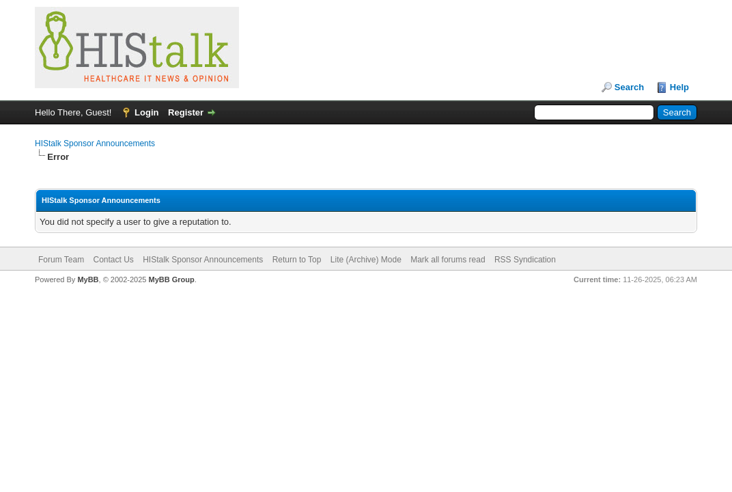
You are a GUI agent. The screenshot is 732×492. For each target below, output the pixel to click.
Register (185, 112)
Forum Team (61, 259)
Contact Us (113, 259)
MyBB (87, 279)
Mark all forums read (447, 259)
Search (629, 87)
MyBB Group (171, 279)
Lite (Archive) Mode (366, 259)
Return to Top (297, 259)
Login (146, 112)
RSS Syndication (525, 259)
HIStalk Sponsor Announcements (95, 143)
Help (679, 87)
